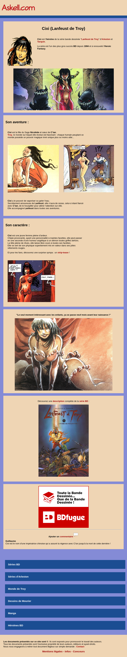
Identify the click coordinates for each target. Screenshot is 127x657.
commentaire (66, 536)
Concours (79, 651)
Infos (68, 651)
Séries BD (14, 564)
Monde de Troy (17, 588)
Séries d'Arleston (18, 576)
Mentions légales (52, 651)
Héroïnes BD (15, 625)
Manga (12, 613)
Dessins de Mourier (19, 601)
